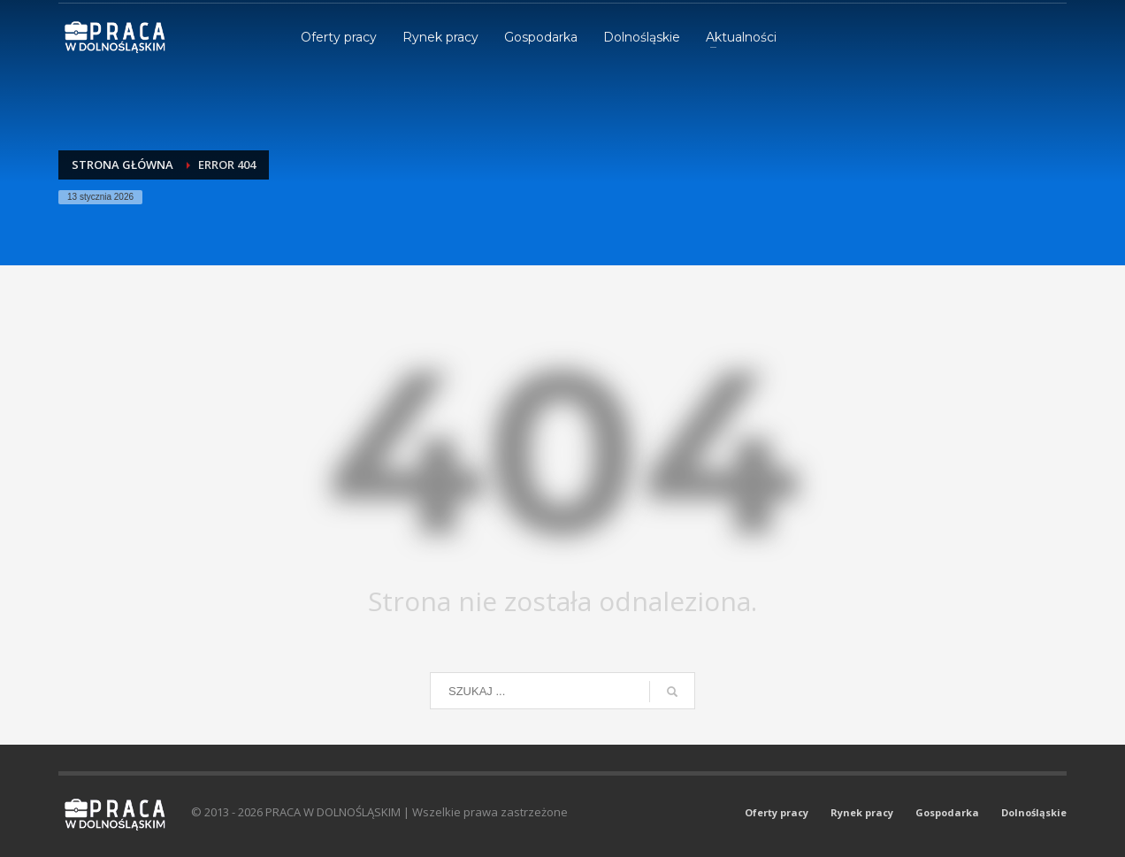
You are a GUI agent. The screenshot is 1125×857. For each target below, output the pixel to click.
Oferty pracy (776, 812)
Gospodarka (947, 812)
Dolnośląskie (1034, 812)
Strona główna (122, 164)
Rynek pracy (861, 812)
